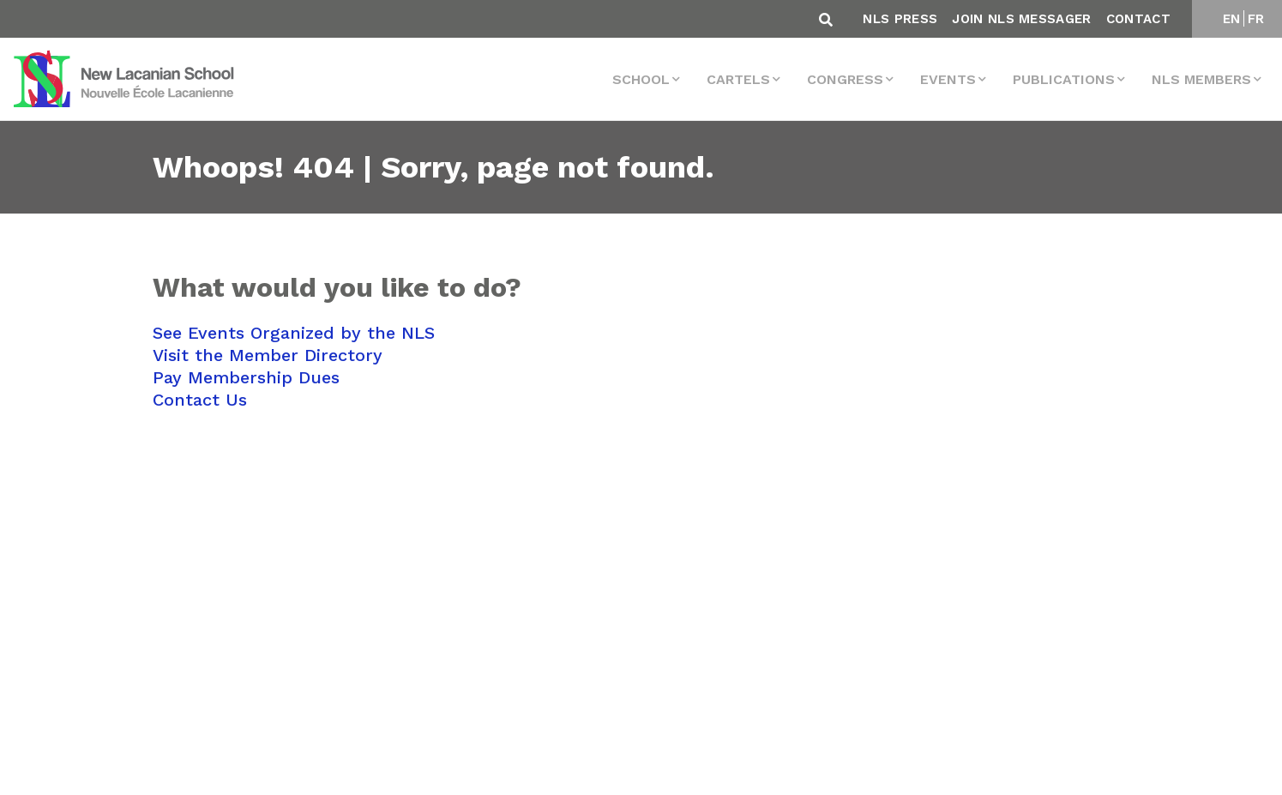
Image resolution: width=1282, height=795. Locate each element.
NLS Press (900, 19)
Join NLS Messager (1021, 19)
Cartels (738, 79)
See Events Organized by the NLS (294, 332)
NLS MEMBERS (1201, 79)
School (641, 79)
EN (1232, 19)
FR (1256, 19)
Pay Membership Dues (246, 377)
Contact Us (200, 399)
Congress (845, 79)
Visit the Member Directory (267, 355)
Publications (1064, 79)
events (948, 79)
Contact (1138, 19)
